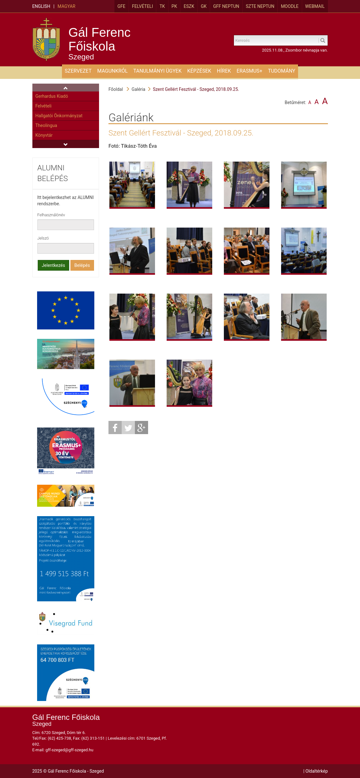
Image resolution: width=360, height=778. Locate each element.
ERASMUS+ (250, 71)
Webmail (315, 6)
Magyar (66, 6)
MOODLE (289, 6)
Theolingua (46, 125)
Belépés (82, 265)
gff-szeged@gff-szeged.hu (69, 750)
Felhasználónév (51, 214)
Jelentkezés (53, 265)
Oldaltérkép (317, 771)
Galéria (138, 89)
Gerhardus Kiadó (52, 96)
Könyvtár (44, 135)
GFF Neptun (226, 6)
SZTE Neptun (260, 6)
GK (204, 6)
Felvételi (142, 6)
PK (174, 6)
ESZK (189, 6)
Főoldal (115, 89)
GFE (121, 6)
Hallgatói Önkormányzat (59, 115)
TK (162, 6)
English (41, 6)
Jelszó (43, 238)
